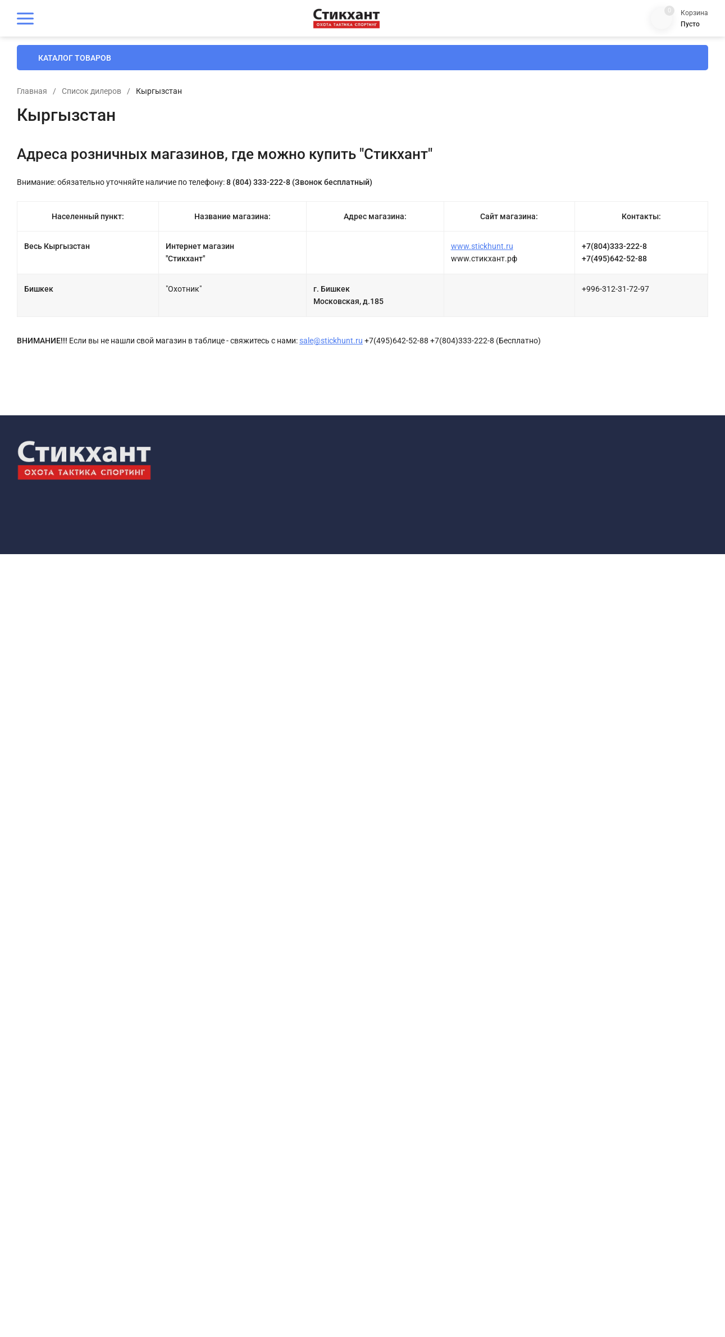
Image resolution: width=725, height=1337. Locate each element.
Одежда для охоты (244, 1062)
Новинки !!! (230, 917)
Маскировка (233, 1007)
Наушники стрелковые (251, 1025)
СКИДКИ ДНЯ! (236, 881)
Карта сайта (152, 985)
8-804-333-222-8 (597, 881)
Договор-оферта (412, 935)
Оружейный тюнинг (246, 1116)
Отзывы (399, 1007)
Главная (217, 143)
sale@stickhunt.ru (516, 392)
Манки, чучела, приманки (256, 989)
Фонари (225, 1206)
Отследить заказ (414, 989)
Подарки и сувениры (248, 1152)
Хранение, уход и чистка (254, 1224)
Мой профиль (408, 1062)
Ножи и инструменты (249, 1043)
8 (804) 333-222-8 (654, 56)
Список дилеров (277, 143)
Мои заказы (406, 1080)
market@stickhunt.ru (604, 951)
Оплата (398, 881)
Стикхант (228, 935)
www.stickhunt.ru (553, 297)
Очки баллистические (250, 1134)
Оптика (225, 1080)
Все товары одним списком (260, 899)
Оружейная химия (243, 1098)
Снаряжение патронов (250, 1170)
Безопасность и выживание (260, 971)
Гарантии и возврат (418, 917)
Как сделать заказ (417, 953)
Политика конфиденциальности (68, 985)
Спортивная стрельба (249, 1188)
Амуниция (230, 953)
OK (468, 1289)
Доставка (401, 899)
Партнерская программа (427, 1098)
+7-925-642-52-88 (599, 892)
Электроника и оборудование (263, 1243)
